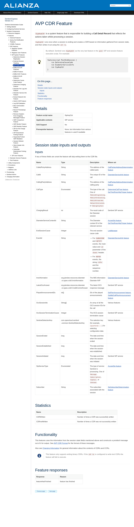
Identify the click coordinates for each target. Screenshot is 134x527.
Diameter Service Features (18, 158)
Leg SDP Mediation (19, 103)
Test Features (14, 160)
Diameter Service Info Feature (20, 94)
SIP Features (14, 46)
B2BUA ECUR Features (17, 68)
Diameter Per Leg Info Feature (20, 89)
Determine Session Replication (19, 58)
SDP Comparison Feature (18, 121)
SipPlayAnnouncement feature (119, 293)
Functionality (42, 96)
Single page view (62, 12)
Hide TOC (48, 12)
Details (40, 85)
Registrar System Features (17, 49)
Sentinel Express (33, 12)
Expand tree (16, 179)
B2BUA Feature (18, 71)
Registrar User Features (19, 52)
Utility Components (14, 163)
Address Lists (12, 169)
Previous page (41, 491)
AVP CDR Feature (18, 65)
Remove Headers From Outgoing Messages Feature (19, 115)
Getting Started (11, 27)
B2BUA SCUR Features (17, 77)
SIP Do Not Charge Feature (19, 129)
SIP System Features (18, 55)
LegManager (112, 231)
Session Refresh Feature (18, 142)
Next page (52, 491)
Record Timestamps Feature (19, 111)
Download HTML (79, 12)
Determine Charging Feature (19, 85)
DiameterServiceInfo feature (118, 175)
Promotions (11, 165)
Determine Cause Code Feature (18, 81)
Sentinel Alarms (11, 174)
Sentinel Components (13, 31)
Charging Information (51, 448)
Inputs (42, 90)
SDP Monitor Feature (19, 124)
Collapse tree (8, 179)
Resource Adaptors (14, 33)
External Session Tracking (18, 62)
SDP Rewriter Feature (20, 126)
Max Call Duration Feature (18, 106)
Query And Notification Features (17, 41)
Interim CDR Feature (19, 101)
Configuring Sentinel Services (16, 29)
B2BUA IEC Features (19, 74)
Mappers (11, 167)
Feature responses (45, 99)
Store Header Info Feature (18, 146)
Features (11, 35)
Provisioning (10, 172)
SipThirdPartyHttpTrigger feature (120, 192)
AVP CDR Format (61, 443)
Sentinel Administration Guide (14, 24)
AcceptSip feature (114, 220)
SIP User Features (17, 155)
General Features (15, 38)
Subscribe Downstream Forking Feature (19, 151)
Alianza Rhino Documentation (12, 12)
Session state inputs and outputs (50, 88)
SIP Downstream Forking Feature (18, 133)
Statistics (41, 93)
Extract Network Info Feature (19, 98)
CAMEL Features (15, 44)
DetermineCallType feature (118, 189)
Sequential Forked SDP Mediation (19, 138)
